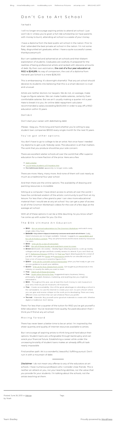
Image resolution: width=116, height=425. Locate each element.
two (63, 254)
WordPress (106, 419)
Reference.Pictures (39, 254)
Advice (28, 395)
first (59, 254)
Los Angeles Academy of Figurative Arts (42, 165)
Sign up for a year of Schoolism (45, 244)
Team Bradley (10, 419)
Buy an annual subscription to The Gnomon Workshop (55, 228)
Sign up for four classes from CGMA (48, 267)
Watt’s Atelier (31, 163)
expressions (59, 256)
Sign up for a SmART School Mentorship (50, 262)
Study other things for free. (42, 274)
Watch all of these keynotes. (43, 272)
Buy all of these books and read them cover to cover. (53, 246)
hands (47, 256)
